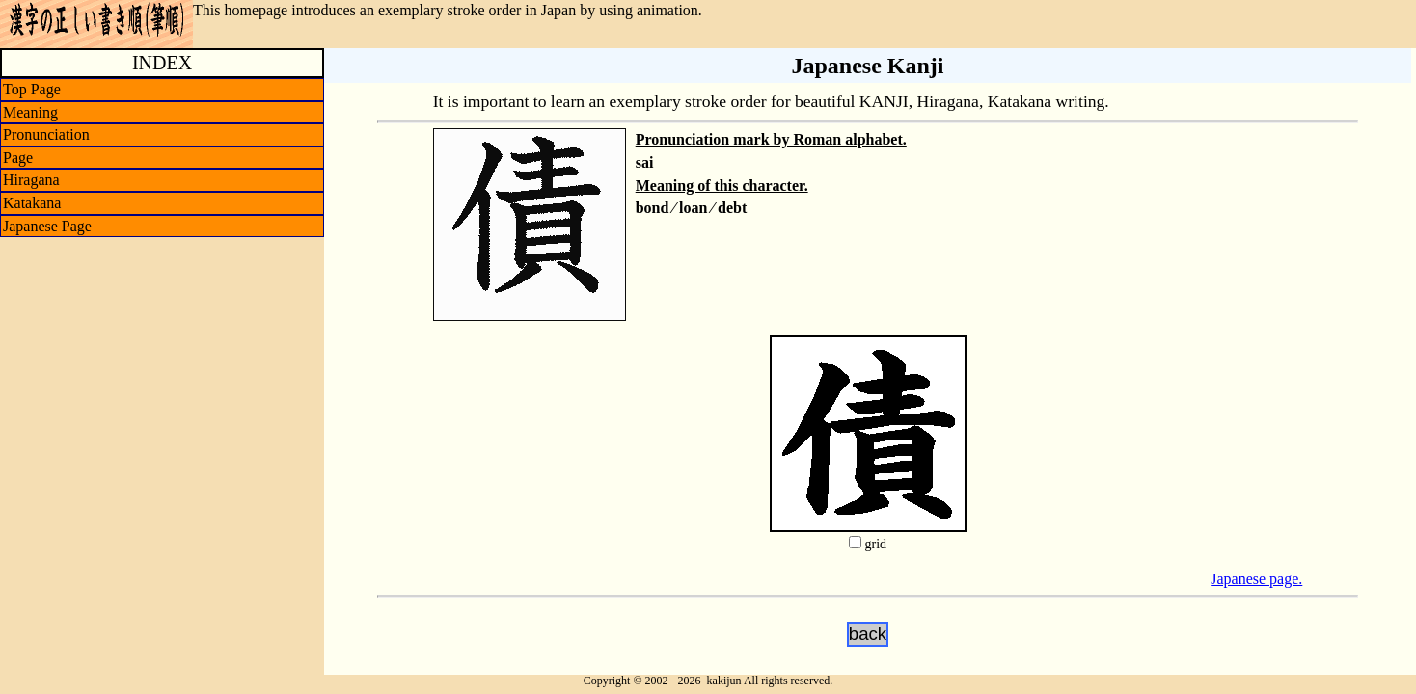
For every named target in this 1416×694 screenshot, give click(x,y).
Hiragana (31, 180)
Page (18, 157)
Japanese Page (47, 226)
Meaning (30, 112)
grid (875, 544)
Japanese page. (1256, 579)
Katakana (32, 203)
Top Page (32, 89)
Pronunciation (46, 134)
